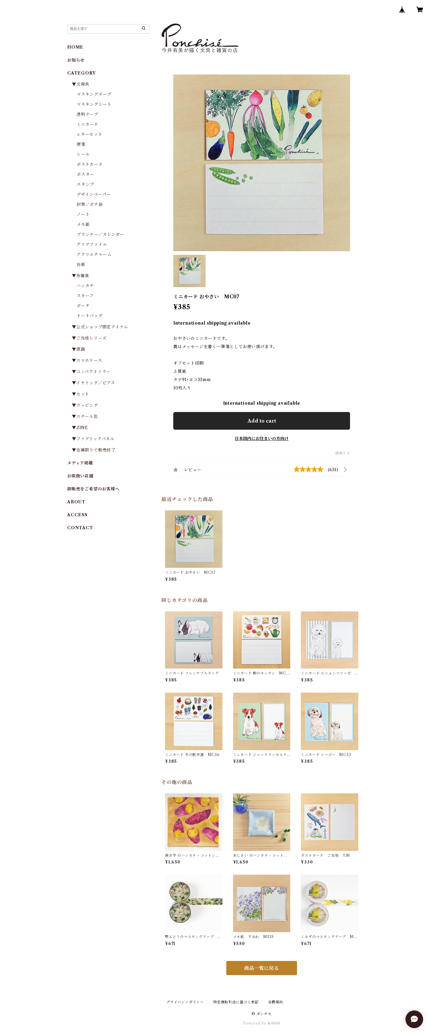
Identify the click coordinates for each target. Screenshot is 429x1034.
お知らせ (76, 60)
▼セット (80, 394)
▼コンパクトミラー (91, 371)
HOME (75, 47)
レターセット (90, 134)
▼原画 (78, 349)
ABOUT (76, 501)
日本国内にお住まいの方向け (261, 438)
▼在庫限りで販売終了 (94, 450)
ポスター (85, 174)
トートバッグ (90, 315)
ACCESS (77, 514)
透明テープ (87, 114)
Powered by (261, 1023)
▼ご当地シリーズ (89, 338)
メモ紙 (83, 224)
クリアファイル (92, 244)
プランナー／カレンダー (100, 234)
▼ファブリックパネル (93, 438)
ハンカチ (85, 285)
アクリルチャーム (94, 254)
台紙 (81, 264)
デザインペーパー (94, 194)
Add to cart (262, 421)
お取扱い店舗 (80, 476)
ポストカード (90, 164)
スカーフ (85, 295)
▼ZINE (80, 427)
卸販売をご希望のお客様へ (93, 489)
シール (83, 154)
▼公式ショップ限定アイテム (100, 327)
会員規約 (275, 1002)
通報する (342, 453)
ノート (83, 214)
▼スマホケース (87, 360)
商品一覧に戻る (261, 968)
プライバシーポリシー (185, 1002)
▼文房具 (83, 84)
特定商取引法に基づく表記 (236, 1002)
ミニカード (87, 124)
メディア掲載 (80, 463)
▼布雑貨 (80, 275)
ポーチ (83, 305)
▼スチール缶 (85, 416)
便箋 (81, 144)
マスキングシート (94, 104)
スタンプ (87, 184)
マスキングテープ (94, 94)
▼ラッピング (85, 405)
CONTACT (80, 527)
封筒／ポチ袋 (90, 204)
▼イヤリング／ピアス (93, 383)
